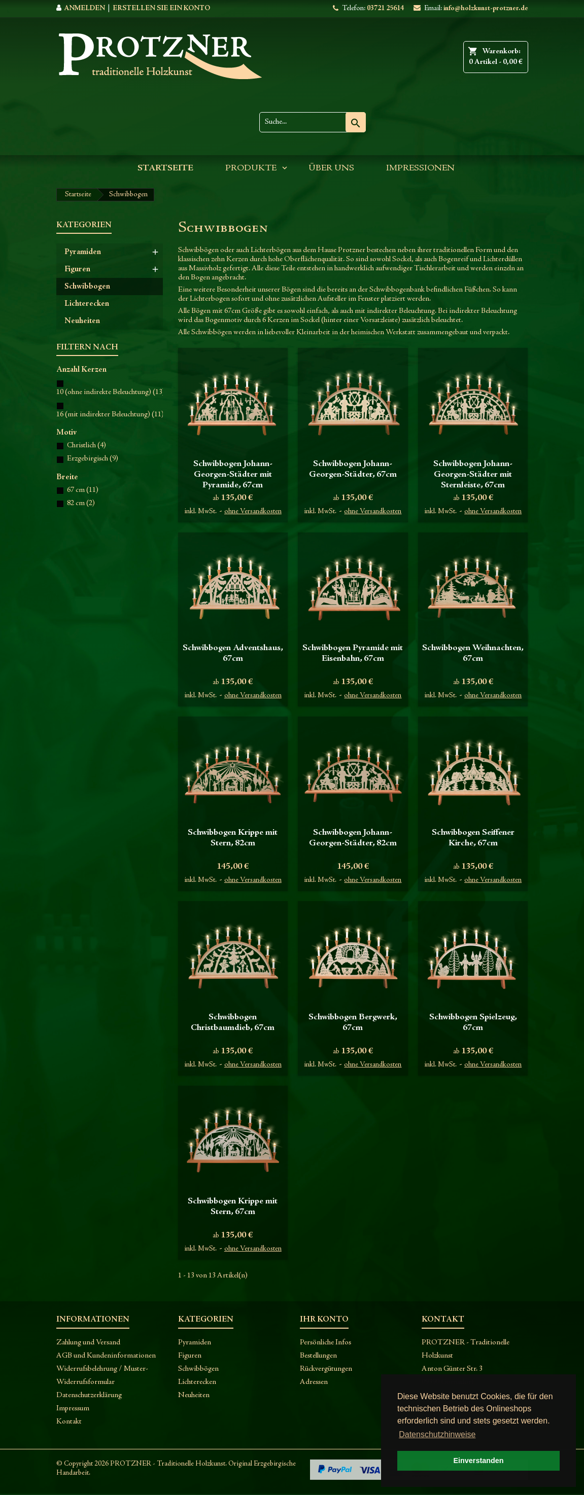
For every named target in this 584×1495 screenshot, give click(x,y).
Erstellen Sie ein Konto (161, 8)
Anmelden (84, 8)
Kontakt (69, 1422)
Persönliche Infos (325, 1342)
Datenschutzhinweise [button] (437, 1434)
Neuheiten (82, 321)
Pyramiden (82, 252)
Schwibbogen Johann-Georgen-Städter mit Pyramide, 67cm (232, 474)
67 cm (82, 490)
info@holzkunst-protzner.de (485, 8)
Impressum (72, 1408)
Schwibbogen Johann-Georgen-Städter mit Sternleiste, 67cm (472, 474)
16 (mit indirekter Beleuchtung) (110, 414)
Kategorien (84, 225)
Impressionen (420, 168)
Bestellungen (318, 1356)
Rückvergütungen (326, 1369)
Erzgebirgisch (92, 458)
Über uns (331, 168)
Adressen (314, 1382)
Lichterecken (86, 304)
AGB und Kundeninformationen (106, 1356)
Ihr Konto (324, 1319)
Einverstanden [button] (478, 1460)
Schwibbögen (198, 1369)
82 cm (81, 503)
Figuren (77, 269)
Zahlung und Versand (88, 1342)
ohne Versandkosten (253, 511)
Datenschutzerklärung (89, 1395)
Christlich (86, 445)
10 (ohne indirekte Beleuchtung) (110, 392)
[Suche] (312, 122)
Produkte (251, 168)
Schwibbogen (87, 286)
